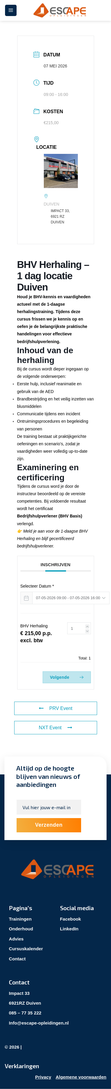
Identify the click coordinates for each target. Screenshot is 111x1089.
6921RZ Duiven (25, 1003)
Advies (16, 938)
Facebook (70, 918)
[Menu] (11, 10)
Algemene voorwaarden (81, 1076)
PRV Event (56, 708)
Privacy (43, 1076)
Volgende (66, 677)
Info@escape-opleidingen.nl (39, 1022)
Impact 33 (19, 993)
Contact (17, 958)
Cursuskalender (26, 948)
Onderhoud (21, 928)
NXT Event (55, 727)
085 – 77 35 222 (25, 1012)
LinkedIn (69, 928)
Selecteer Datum (37, 586)
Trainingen (20, 918)
